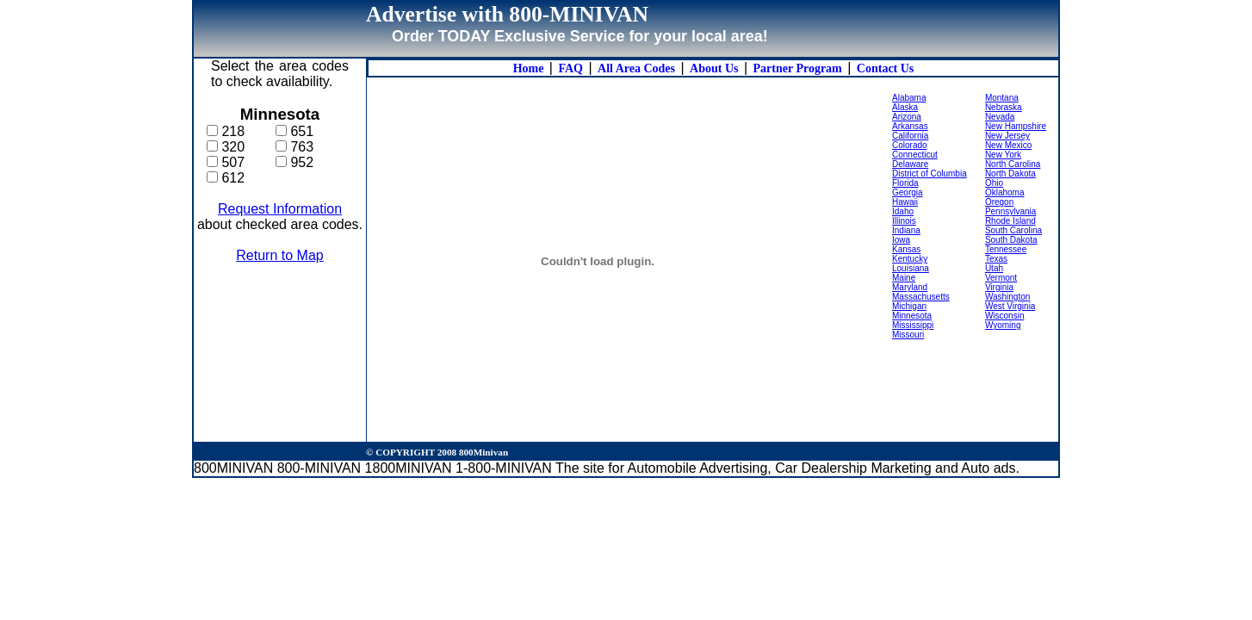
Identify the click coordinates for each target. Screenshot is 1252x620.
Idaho (903, 211)
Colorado (909, 145)
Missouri (908, 334)
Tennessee (1005, 249)
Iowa (901, 240)
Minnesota (912, 315)
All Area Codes (636, 68)
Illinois (904, 221)
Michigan (909, 306)
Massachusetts (921, 296)
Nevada (999, 116)
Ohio (994, 183)
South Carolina (1013, 230)
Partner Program (797, 68)
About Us (714, 68)
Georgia (907, 192)
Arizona (906, 116)
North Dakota (1010, 173)
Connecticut (915, 154)
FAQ (570, 68)
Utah (994, 268)
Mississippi (912, 325)
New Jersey (1007, 135)
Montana (1002, 97)
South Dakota (1011, 240)
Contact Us (885, 68)
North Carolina (1012, 164)
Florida (905, 183)
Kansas (906, 249)
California (910, 135)
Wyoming (1003, 325)
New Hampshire (1015, 126)
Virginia (999, 287)
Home (528, 68)
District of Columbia (929, 173)
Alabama (909, 97)
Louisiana (910, 268)
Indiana (906, 230)
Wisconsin (1005, 315)
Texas (996, 259)
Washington (1007, 296)
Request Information (280, 209)
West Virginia (1010, 306)
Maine (903, 277)
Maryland (909, 287)
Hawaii (905, 202)
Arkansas (910, 126)
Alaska (905, 107)
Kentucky (909, 259)
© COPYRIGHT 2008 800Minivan (437, 452)
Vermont (1001, 277)
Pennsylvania (1010, 211)
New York (1003, 154)
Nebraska (1003, 107)
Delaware (910, 164)
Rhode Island (1010, 221)
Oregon (999, 202)
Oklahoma (1005, 192)
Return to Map (279, 255)
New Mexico (1008, 145)
